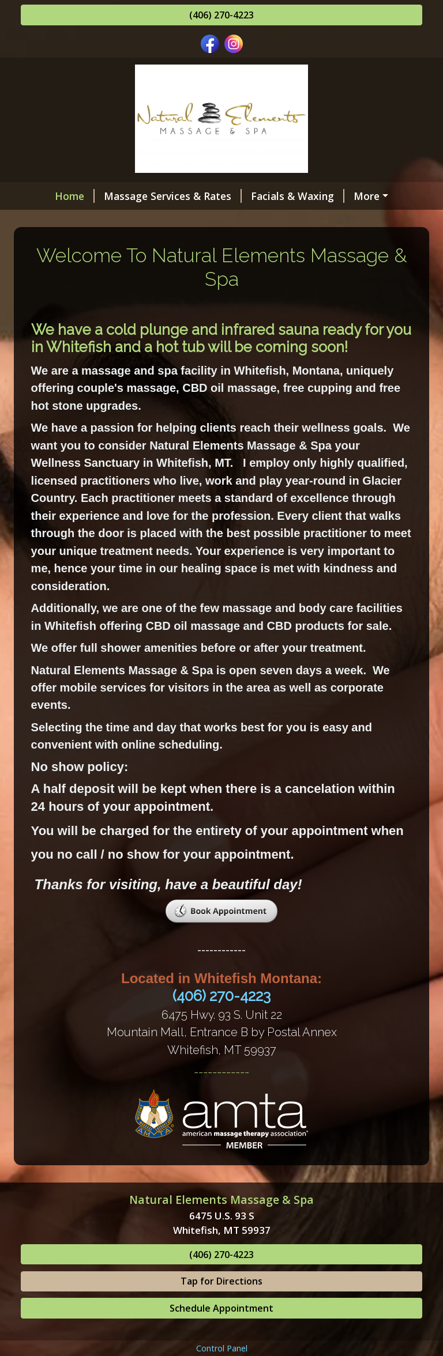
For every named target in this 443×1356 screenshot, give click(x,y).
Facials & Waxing (273, 196)
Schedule (57, 244)
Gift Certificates (74, 220)
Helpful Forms (192, 244)
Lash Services (366, 196)
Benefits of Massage (183, 220)
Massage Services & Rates (148, 196)
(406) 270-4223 (221, 15)
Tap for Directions (221, 1330)
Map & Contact (284, 244)
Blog (347, 244)
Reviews (118, 244)
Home (50, 196)
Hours (361, 220)
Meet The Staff (290, 220)
